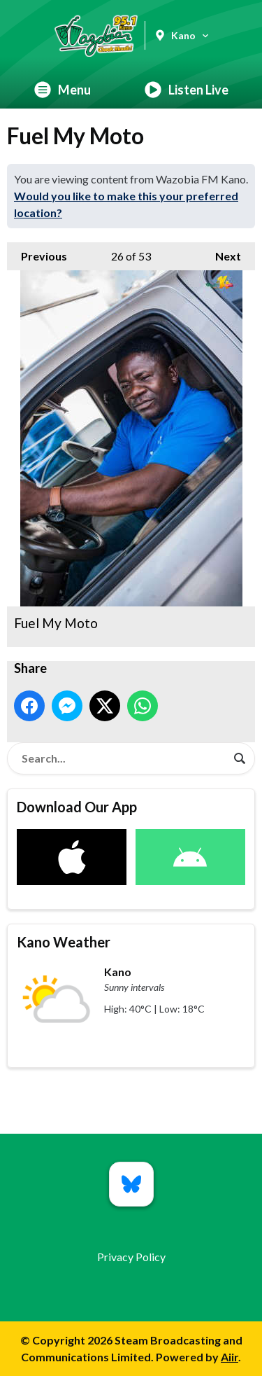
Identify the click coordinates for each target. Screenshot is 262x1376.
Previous (37, 252)
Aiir (229, 1356)
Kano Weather (63, 941)
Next (221, 252)
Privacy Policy (131, 1256)
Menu (62, 89)
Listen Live (186, 89)
